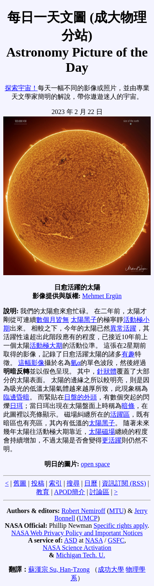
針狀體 (107, 371)
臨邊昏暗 (16, 397)
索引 (55, 483)
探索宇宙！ (21, 87)
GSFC (116, 540)
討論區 (99, 491)
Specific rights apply (120, 525)
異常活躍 (123, 328)
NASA (94, 540)
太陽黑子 (84, 319)
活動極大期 (46, 345)
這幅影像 (31, 362)
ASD (70, 540)
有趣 (128, 354)
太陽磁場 (102, 431)
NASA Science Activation (77, 547)
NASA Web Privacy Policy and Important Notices (77, 532)
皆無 (62, 319)
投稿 (37, 483)
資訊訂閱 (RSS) (124, 483)
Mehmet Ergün (102, 295)
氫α (75, 362)
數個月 (46, 319)
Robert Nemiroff (84, 510)
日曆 (90, 483)
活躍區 (120, 414)
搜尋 (73, 483)
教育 (42, 491)
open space (95, 464)
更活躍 (112, 440)
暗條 (128, 405)
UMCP (88, 518)
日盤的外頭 (80, 397)
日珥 (16, 405)
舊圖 (19, 483)
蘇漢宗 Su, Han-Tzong (59, 569)
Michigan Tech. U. (80, 555)
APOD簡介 (69, 491)
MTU (116, 510)
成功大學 (111, 569)
